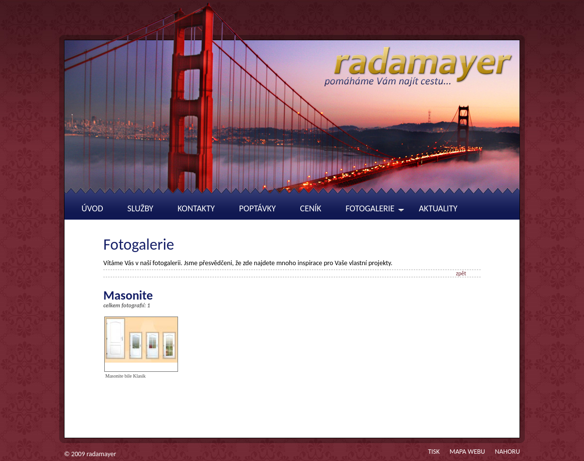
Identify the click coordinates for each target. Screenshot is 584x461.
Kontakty (196, 208)
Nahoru (507, 451)
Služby (141, 208)
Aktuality (438, 208)
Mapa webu (467, 451)
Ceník (311, 208)
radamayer (101, 454)
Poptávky (257, 208)
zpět (461, 273)
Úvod (92, 208)
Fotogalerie (369, 208)
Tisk (433, 451)
